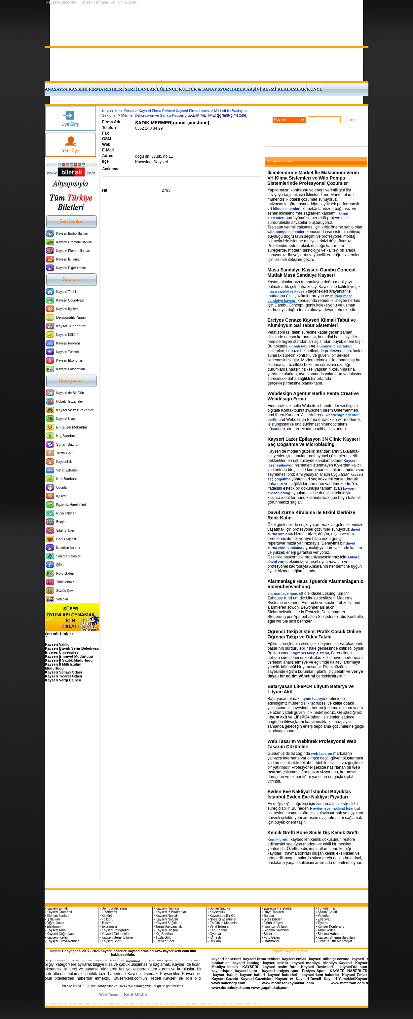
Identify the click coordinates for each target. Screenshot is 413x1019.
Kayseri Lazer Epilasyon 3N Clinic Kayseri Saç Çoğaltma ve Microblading (314, 441)
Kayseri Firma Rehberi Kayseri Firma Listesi (174, 111)
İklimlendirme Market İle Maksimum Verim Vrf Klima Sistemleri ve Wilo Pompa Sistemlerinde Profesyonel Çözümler (313, 178)
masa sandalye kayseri (287, 291)
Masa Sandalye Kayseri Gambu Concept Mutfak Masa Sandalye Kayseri (312, 272)
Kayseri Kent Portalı (118, 111)
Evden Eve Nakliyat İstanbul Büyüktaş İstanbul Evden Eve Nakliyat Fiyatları (309, 794)
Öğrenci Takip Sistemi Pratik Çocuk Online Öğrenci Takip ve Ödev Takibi (314, 634)
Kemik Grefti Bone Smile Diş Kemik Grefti (313, 832)
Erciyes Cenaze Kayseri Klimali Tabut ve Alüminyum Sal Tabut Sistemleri (312, 322)
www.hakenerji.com (228, 983)
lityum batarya (313, 699)
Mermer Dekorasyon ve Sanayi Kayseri (152, 115)
